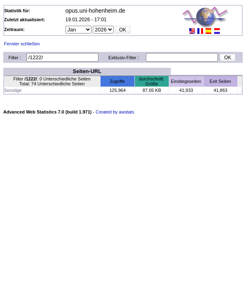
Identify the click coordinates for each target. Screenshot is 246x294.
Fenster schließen (22, 43)
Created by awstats (115, 111)
